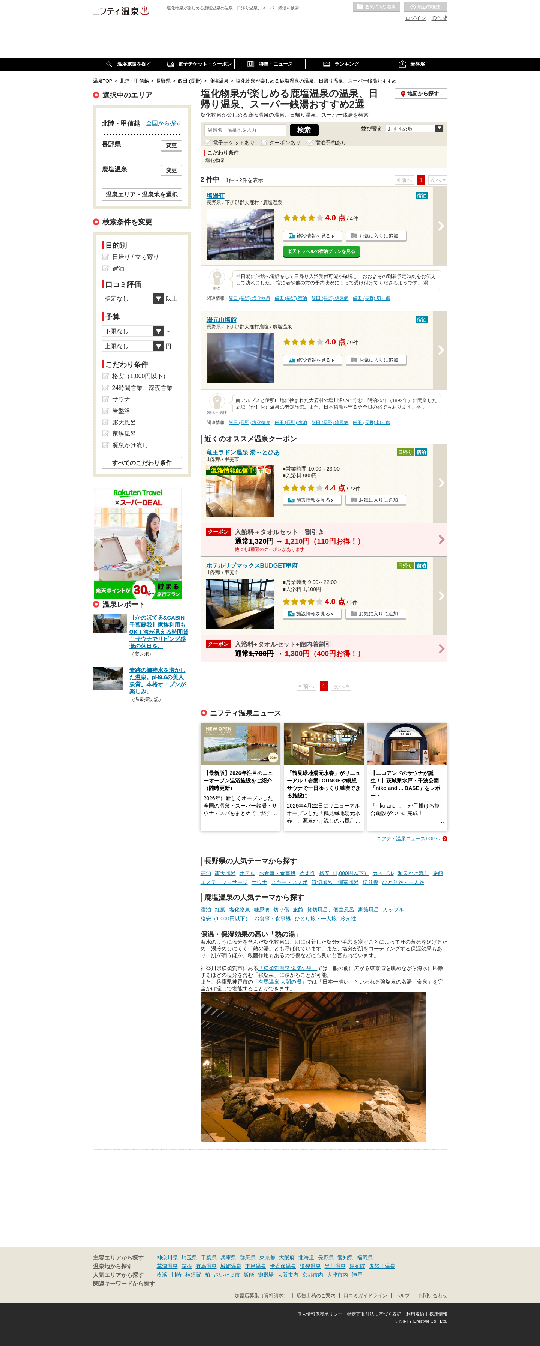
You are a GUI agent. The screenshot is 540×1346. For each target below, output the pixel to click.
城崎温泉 (231, 1266)
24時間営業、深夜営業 (142, 388)
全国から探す (164, 123)
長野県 (326, 1257)
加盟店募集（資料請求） (261, 1295)
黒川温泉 (335, 1266)
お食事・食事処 (277, 873)
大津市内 (337, 1275)
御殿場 (266, 1275)
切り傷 (370, 882)
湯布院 (357, 1266)
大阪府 (287, 1257)
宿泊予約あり (330, 143)
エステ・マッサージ (224, 882)
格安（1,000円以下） (344, 873)
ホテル (247, 873)
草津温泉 (167, 1266)
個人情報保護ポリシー (319, 1314)
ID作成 (439, 18)
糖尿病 (262, 910)
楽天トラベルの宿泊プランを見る (321, 251)
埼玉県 (189, 1257)
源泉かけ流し (413, 873)
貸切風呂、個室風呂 (335, 882)
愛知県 (345, 1257)
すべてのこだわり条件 (142, 463)
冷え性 (307, 873)
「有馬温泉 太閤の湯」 (280, 982)
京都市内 (312, 1275)
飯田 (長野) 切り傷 (371, 298)
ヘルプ (402, 1295)
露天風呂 (225, 873)
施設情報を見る (314, 236)
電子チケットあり (234, 143)
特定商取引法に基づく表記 (374, 1314)
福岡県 (365, 1257)
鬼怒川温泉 (382, 1266)
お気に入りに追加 (378, 236)
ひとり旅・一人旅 (403, 882)
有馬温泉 (206, 1266)
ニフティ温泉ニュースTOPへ (408, 838)
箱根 (187, 1266)
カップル (383, 873)
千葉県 (209, 1257)
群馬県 (248, 1257)
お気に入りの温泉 (376, 7)
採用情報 (438, 1314)
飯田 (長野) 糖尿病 (330, 298)
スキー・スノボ (289, 882)
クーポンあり (285, 143)
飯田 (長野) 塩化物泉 (249, 298)
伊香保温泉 (283, 1266)
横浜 (162, 1275)
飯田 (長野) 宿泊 (291, 298)
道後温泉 (310, 1266)
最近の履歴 (425, 7)
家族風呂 (368, 910)
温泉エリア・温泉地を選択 (142, 194)
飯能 (249, 1275)
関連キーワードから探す (124, 1284)
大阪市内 (288, 1275)
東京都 (267, 1257)
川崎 (176, 1275)
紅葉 (220, 910)
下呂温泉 (255, 1266)
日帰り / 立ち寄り (135, 257)
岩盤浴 (121, 411)
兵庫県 (228, 1257)
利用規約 (415, 1314)
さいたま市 (227, 1275)
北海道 (306, 1257)
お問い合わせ (432, 1295)
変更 (171, 146)
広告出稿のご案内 (316, 1295)
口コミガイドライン (365, 1295)
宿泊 (206, 873)
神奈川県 (167, 1257)
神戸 (357, 1275)
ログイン (415, 18)
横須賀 (193, 1275)
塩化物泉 (239, 910)
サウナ (259, 882)
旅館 (438, 873)
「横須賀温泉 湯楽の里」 (288, 968)
